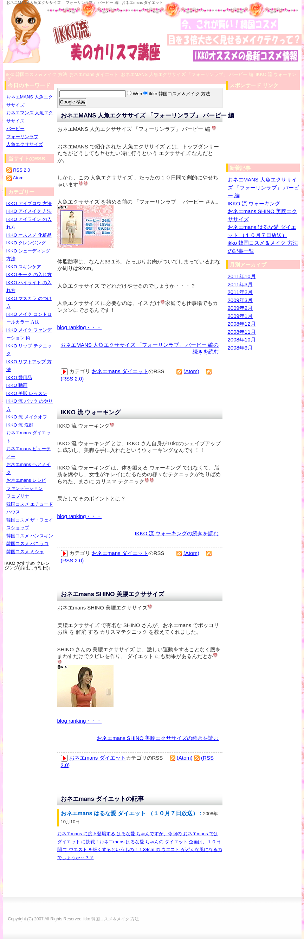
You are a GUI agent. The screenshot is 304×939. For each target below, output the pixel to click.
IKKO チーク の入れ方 (29, 274)
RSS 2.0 (21, 170)
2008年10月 (242, 340)
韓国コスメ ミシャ (25, 551)
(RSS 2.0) (72, 379)
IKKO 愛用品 (19, 377)
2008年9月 (240, 348)
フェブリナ (17, 496)
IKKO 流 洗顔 (19, 425)
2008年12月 (242, 324)
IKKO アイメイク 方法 (29, 211)
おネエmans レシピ (26, 480)
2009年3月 (240, 300)
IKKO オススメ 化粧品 (29, 235)
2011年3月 (240, 284)
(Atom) (191, 371)
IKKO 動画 (17, 385)
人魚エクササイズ (24, 144)
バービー (15, 128)
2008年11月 (242, 332)
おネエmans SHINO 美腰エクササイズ (112, 594)
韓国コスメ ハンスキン (29, 535)
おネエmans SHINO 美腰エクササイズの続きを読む (158, 738)
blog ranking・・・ (79, 327)
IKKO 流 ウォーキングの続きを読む (177, 533)
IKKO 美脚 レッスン (26, 393)
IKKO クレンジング (26, 242)
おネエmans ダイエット (120, 371)
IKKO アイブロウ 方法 (29, 203)
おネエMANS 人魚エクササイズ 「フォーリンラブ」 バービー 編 (147, 115)
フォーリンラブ (22, 136)
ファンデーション (24, 488)
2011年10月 (242, 276)
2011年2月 (240, 292)
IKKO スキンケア (23, 266)
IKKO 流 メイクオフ (26, 417)
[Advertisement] (261, 128)
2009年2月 (240, 308)
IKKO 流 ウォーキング (91, 412)
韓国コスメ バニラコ (27, 543)
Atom (18, 177)
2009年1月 (240, 316)
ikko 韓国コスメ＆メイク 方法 (111, 918)
